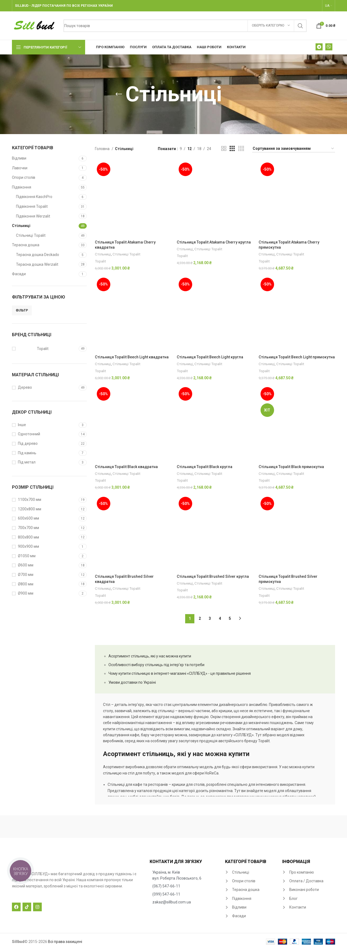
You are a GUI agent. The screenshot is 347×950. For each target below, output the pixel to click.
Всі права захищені (65, 941)
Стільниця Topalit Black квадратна (126, 467)
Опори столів (23, 177)
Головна (102, 149)
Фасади (19, 274)
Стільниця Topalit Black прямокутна (291, 467)
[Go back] (119, 94)
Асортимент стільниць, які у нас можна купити (149, 656)
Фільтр (22, 310)
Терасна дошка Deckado (37, 254)
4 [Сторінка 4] (220, 618)
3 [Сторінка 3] (210, 618)
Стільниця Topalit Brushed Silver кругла (213, 576)
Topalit (100, 261)
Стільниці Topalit (31, 235)
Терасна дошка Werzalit (37, 264)
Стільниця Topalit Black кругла (204, 467)
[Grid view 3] (232, 148)
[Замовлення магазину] (293, 149)
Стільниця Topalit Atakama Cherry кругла (214, 242)
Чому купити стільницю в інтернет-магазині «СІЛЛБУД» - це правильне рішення (179, 673)
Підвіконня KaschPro (34, 196)
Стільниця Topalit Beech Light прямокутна (297, 357)
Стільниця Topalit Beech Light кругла (210, 357)
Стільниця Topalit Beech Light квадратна (132, 357)
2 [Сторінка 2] (200, 618)
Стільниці (21, 225)
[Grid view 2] (223, 148)
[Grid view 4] (241, 148)
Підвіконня (21, 187)
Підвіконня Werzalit (33, 216)
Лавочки (19, 168)
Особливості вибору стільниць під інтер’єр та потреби (156, 665)
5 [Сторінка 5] (230, 618)
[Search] (185, 26)
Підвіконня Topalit (32, 206)
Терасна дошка (25, 245)
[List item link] (185, 875)
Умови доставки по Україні (132, 682)
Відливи (19, 158)
